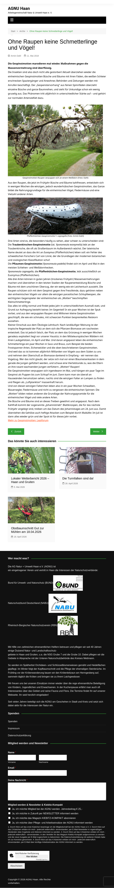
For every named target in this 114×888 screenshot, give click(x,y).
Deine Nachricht (18, 780)
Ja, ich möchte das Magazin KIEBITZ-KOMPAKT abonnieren (44, 818)
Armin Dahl (14, 56)
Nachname (43, 762)
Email (12, 768)
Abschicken (16, 866)
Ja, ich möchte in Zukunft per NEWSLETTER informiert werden (45, 813)
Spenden (12, 721)
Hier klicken (31, 856)
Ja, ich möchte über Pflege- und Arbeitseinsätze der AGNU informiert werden (52, 822)
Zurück (16, 431)
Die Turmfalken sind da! (78, 478)
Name (12, 752)
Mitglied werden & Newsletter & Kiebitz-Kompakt (35, 805)
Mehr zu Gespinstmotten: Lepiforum (28, 420)
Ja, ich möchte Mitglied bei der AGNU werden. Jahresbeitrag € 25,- (47, 809)
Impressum (14, 728)
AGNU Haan (19, 8)
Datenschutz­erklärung (19, 735)
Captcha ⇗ (42, 859)
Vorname (12, 762)
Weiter (98, 431)
